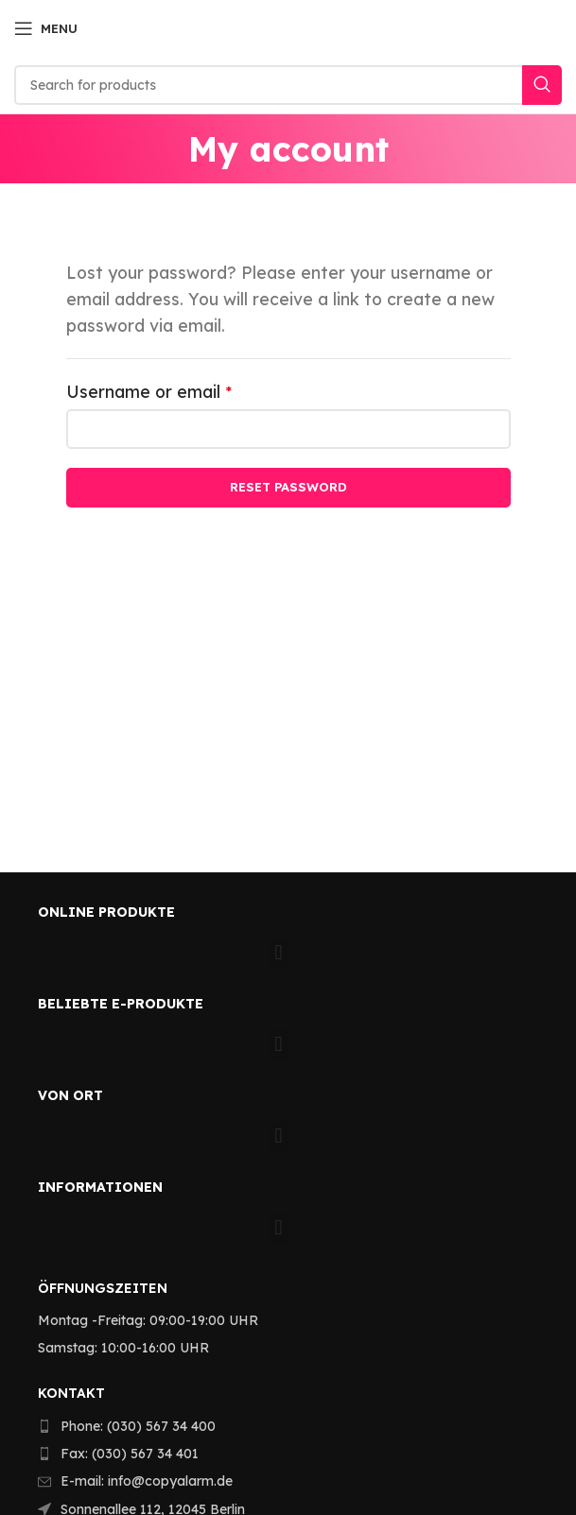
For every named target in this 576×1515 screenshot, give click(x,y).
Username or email (185, 390)
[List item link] (277, 1426)
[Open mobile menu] (46, 28)
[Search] (288, 85)
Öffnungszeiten (102, 1288)
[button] (279, 953)
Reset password (288, 486)
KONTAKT (71, 1393)
